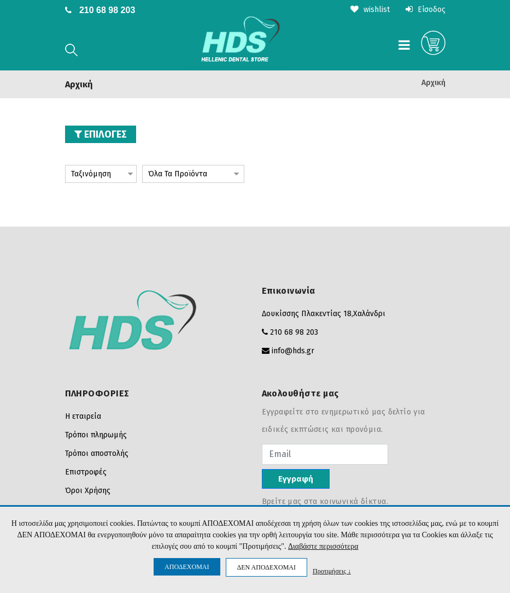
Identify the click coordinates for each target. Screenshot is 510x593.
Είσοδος (425, 9)
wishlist (370, 9)
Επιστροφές (86, 472)
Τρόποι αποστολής (96, 453)
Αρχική (433, 82)
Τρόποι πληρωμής (96, 435)
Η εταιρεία (83, 416)
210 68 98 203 (107, 10)
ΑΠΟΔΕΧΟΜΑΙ (187, 567)
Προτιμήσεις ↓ (332, 570)
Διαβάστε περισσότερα (323, 547)
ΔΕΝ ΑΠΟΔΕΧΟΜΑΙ (266, 567)
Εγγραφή (295, 479)
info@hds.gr (293, 350)
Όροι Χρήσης (87, 490)
